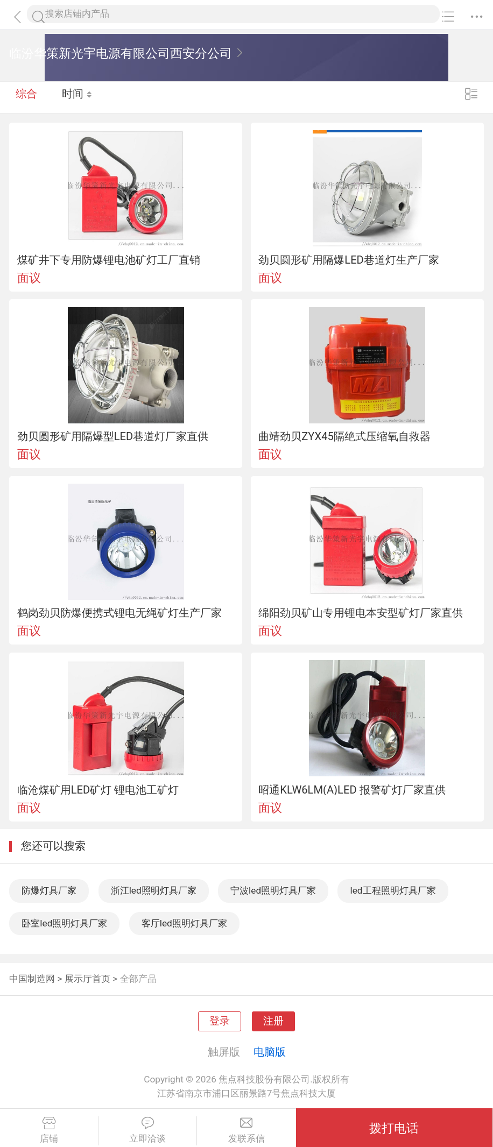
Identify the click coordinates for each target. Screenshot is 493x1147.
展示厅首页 (87, 978)
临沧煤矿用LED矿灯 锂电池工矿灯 (98, 789)
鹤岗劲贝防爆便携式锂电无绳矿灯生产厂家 (119, 612)
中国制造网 (32, 978)
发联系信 (246, 1130)
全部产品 (138, 978)
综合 (26, 96)
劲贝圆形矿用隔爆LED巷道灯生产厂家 (348, 259)
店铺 (49, 1130)
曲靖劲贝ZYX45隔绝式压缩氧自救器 (344, 436)
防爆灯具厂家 (49, 890)
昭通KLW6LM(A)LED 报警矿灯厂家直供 (351, 789)
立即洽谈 (147, 1130)
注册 (273, 1021)
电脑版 (269, 1051)
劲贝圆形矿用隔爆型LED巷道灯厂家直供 (113, 436)
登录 (219, 1021)
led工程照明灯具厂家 (392, 890)
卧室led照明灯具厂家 (64, 923)
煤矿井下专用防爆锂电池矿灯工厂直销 (108, 259)
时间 (77, 96)
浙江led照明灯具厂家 (153, 890)
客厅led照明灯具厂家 (184, 923)
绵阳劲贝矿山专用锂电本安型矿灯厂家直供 (360, 612)
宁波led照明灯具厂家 (273, 890)
